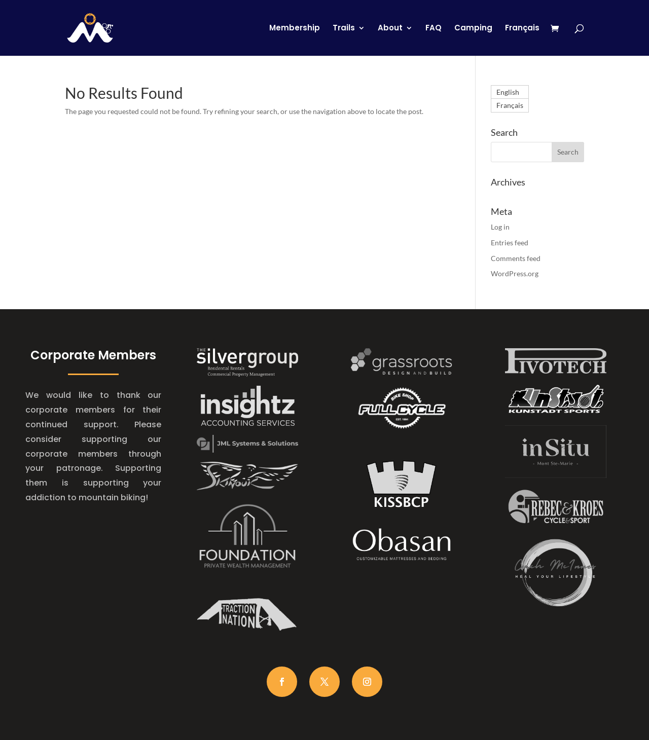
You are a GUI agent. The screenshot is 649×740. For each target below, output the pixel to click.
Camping (473, 28)
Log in (500, 227)
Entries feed (509, 242)
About (390, 28)
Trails (344, 28)
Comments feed (515, 258)
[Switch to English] (509, 92)
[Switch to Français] (522, 40)
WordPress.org (514, 273)
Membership (294, 28)
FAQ (433, 28)
